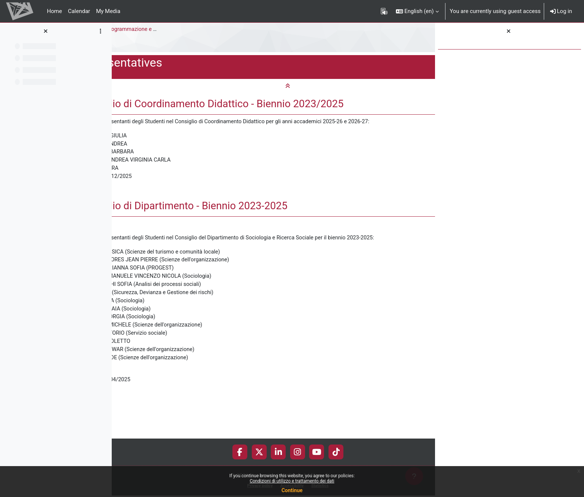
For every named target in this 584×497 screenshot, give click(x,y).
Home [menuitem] (54, 11)
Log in (561, 11)
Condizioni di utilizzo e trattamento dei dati (292, 481)
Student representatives (148, 44)
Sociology (130, 29)
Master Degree (168, 29)
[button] (417, 11)
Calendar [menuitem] (79, 11)
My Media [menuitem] (108, 11)
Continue (292, 490)
